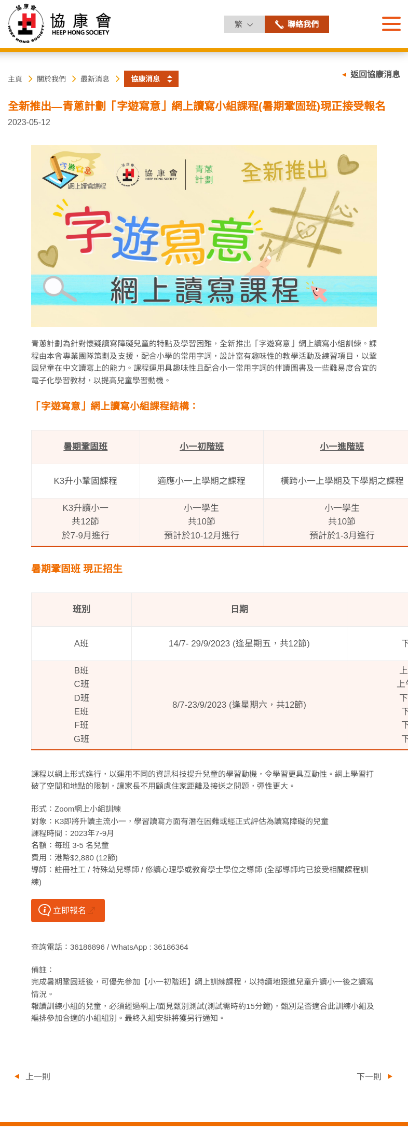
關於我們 (51, 79)
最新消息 (95, 79)
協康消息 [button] (145, 79)
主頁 (15, 79)
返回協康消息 (375, 74)
